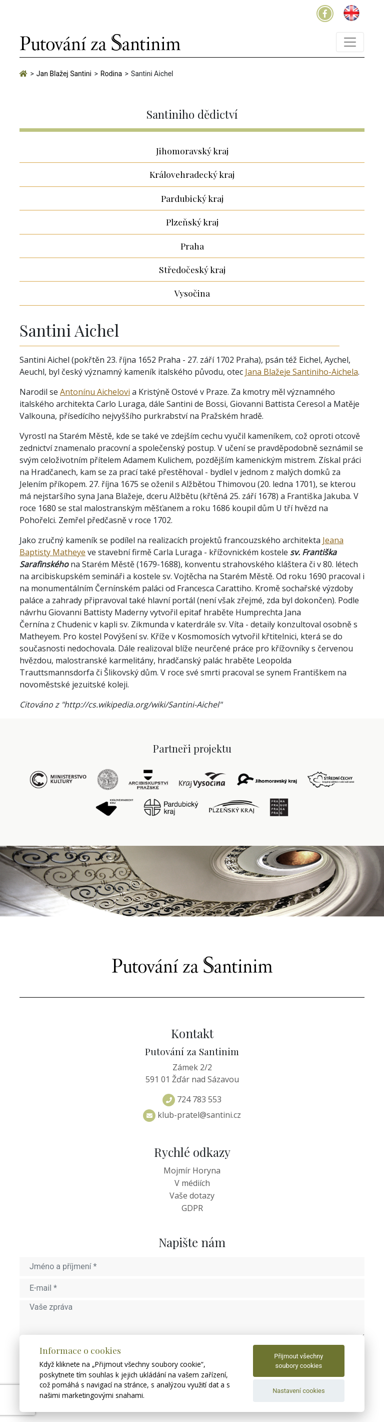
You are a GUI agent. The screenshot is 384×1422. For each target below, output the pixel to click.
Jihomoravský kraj (192, 150)
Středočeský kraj (192, 269)
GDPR (192, 1208)
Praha (192, 246)
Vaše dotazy (192, 1195)
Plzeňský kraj (192, 221)
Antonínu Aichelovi (95, 391)
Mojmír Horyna (192, 1170)
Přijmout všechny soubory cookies (298, 1360)
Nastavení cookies (298, 1390)
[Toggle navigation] (350, 42)
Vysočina (192, 293)
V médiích (192, 1183)
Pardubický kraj (192, 198)
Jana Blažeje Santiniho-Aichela (301, 371)
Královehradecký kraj (192, 174)
